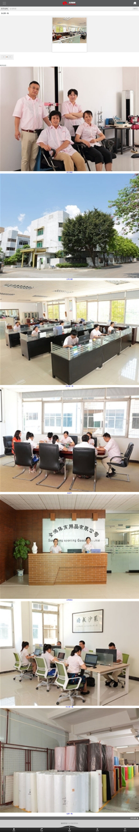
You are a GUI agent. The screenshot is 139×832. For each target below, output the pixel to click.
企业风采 (13, 9)
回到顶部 (133, 818)
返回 (135, 8)
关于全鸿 (4, 9)
